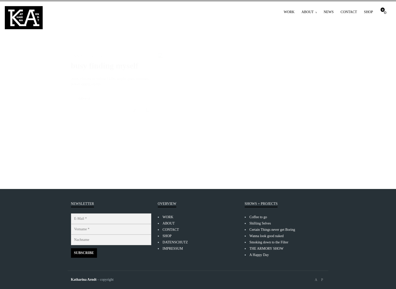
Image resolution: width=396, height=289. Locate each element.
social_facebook (316, 280)
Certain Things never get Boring (272, 230)
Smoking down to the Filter (269, 242)
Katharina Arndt (84, 279)
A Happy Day (259, 255)
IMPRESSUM (173, 248)
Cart (383, 10)
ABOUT (308, 12)
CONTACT (349, 12)
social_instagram (322, 280)
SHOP (368, 12)
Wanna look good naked (267, 236)
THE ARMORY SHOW (267, 248)
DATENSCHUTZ (175, 242)
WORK (289, 12)
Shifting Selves (260, 223)
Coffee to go (258, 217)
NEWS (329, 12)
